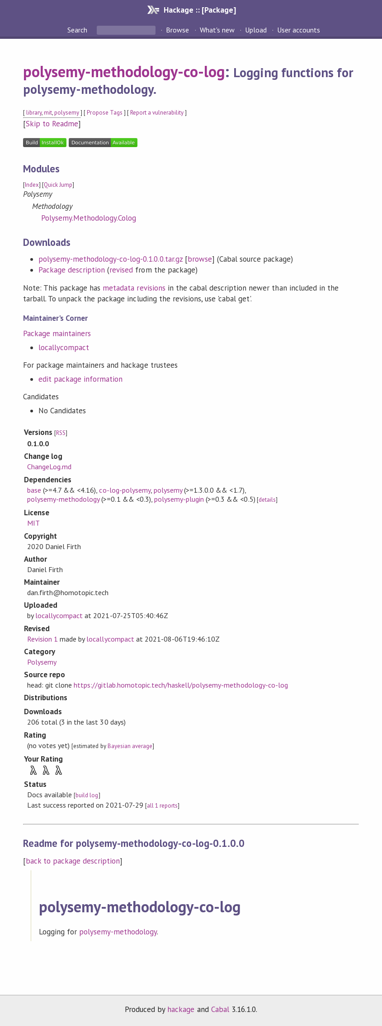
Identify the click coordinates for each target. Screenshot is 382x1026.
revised (121, 270)
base (34, 490)
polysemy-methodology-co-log (124, 71)
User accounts (298, 29)
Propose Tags (104, 112)
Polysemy (42, 661)
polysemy (66, 112)
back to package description (73, 861)
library (34, 112)
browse (200, 259)
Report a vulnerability (157, 112)
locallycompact (63, 347)
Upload (256, 29)
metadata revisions (134, 288)
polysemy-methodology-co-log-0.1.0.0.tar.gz (110, 259)
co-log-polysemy (124, 490)
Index (32, 185)
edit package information (80, 379)
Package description (71, 270)
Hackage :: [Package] (200, 10)
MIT (33, 522)
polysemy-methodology (63, 499)
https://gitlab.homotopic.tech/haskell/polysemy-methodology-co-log (181, 684)
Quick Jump (58, 185)
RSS (61, 433)
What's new (217, 29)
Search (78, 29)
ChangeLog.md (49, 466)
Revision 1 (42, 638)
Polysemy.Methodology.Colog (89, 218)
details (267, 500)
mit (48, 112)
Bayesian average (130, 746)
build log (86, 795)
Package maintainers (57, 333)
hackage (180, 1009)
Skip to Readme (52, 124)
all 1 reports (162, 805)
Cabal (220, 1009)
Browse (177, 29)
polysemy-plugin (179, 499)
